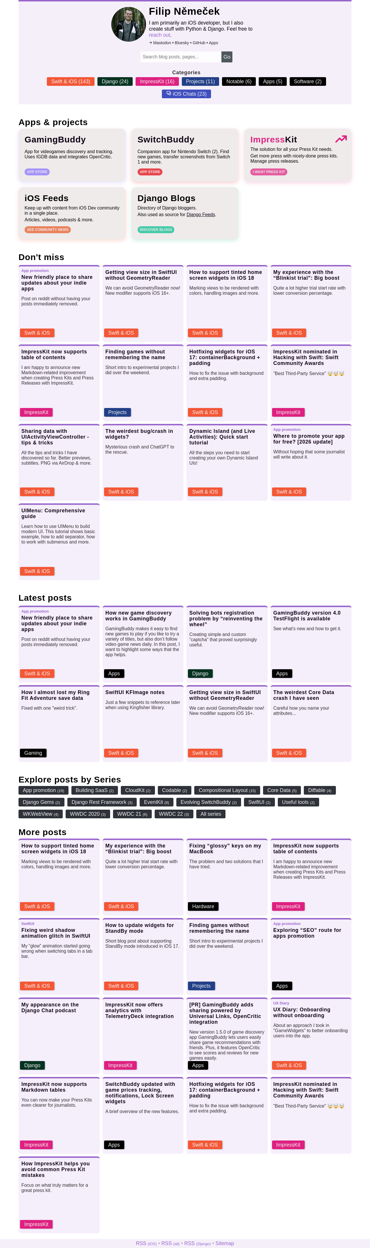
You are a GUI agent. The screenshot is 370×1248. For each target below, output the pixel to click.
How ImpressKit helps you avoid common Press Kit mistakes (55, 1170)
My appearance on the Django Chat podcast (50, 1008)
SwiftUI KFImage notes (135, 693)
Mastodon (165, 42)
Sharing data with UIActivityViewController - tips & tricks (55, 437)
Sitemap (224, 1243)
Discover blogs (156, 230)
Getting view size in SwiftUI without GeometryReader (141, 275)
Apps (216, 42)
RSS (146, 1243)
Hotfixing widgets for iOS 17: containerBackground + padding (224, 358)
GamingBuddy (55, 140)
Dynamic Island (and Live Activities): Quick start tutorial (222, 437)
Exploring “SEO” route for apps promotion (307, 933)
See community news (48, 230)
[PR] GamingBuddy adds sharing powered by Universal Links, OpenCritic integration (225, 1014)
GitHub (202, 42)
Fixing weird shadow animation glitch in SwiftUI (55, 933)
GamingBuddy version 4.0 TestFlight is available (307, 616)
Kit (273, 140)
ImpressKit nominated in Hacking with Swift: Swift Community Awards (306, 358)
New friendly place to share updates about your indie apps (57, 283)
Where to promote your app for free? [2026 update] (309, 439)
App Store (37, 172)
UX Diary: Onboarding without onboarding (302, 1013)
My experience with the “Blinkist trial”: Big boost (306, 275)
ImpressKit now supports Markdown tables (54, 1087)
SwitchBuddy (166, 140)
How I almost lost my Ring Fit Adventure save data (55, 696)
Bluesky (185, 42)
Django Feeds (200, 215)
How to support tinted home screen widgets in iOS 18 (225, 275)
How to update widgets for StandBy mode (140, 928)
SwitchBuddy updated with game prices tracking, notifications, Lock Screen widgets (140, 1093)
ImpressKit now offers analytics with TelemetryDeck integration (140, 1011)
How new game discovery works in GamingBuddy (139, 616)
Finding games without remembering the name (136, 355)
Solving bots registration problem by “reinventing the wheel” (226, 619)
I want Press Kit (269, 172)
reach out (162, 35)
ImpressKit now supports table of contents (54, 355)
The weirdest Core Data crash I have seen (303, 696)
